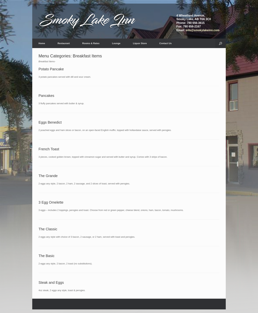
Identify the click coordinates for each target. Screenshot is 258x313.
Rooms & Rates (90, 43)
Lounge (116, 43)
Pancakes (46, 96)
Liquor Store (140, 43)
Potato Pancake (51, 69)
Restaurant (64, 43)
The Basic (46, 256)
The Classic (48, 229)
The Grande (48, 176)
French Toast (49, 149)
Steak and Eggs (51, 282)
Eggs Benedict (50, 122)
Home (42, 43)
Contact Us (165, 43)
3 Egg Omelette (51, 202)
